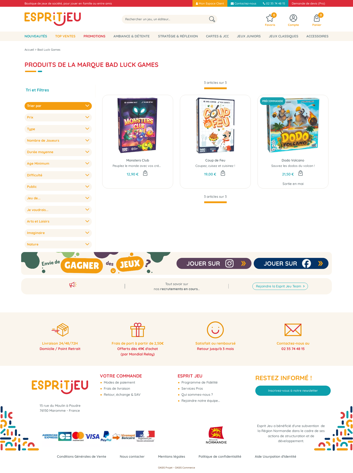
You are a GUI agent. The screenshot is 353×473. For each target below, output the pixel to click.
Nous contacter (132, 456)
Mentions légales (171, 456)
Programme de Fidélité (199, 382)
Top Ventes (65, 36)
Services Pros (192, 388)
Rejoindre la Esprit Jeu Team (279, 286)
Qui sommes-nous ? (197, 394)
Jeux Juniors (249, 36)
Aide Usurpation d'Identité (275, 456)
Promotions (94, 36)
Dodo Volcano (293, 160)
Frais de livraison (116, 388)
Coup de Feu (215, 160)
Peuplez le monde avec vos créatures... (142, 166)
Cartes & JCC (217, 36)
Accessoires (317, 36)
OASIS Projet (165, 467)
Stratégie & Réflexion (178, 36)
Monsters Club (137, 160)
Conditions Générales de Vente (81, 456)
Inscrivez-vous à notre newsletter (293, 391)
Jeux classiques (283, 36)
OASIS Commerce (185, 467)
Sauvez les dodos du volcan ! (293, 166)
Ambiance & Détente (131, 36)
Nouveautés (36, 36)
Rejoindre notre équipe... (200, 400)
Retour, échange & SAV (121, 394)
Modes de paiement (119, 382)
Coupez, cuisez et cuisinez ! (215, 166)
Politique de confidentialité (220, 456)
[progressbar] (215, 88)
